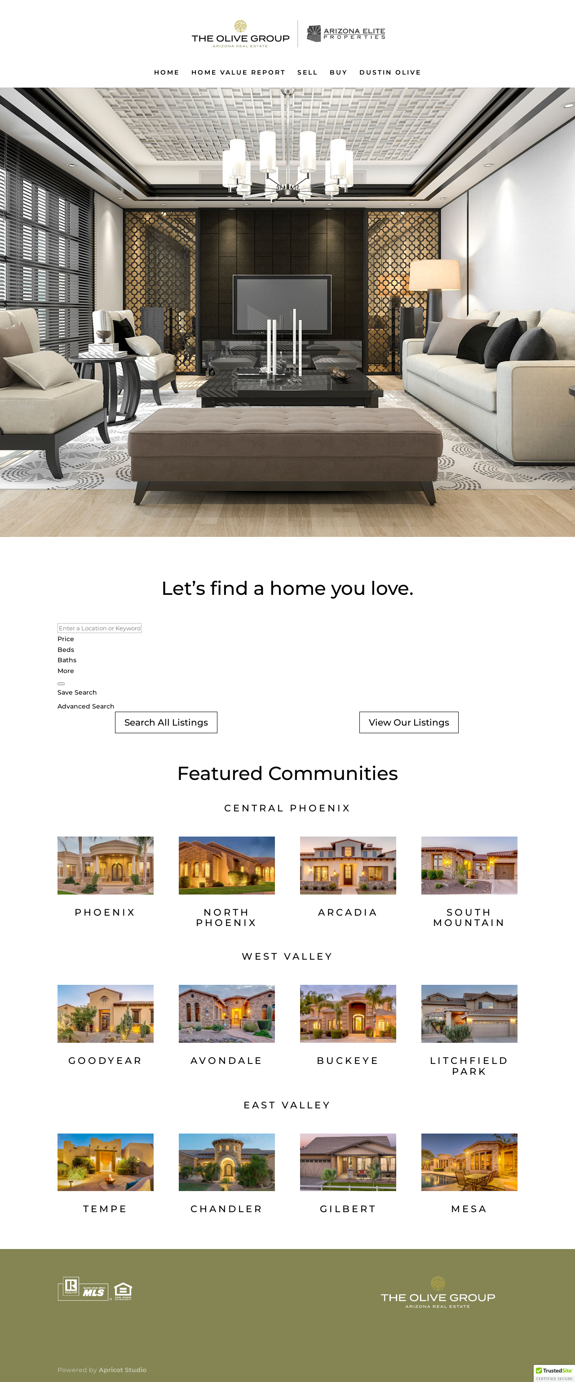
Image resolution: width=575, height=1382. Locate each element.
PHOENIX (105, 912)
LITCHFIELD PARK (469, 1066)
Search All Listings (166, 722)
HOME (167, 72)
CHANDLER (226, 1208)
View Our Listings (409, 722)
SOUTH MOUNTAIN (469, 918)
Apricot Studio (122, 1370)
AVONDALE (226, 1060)
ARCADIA (348, 912)
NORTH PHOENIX (226, 918)
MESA (469, 1208)
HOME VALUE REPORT (238, 72)
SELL (307, 72)
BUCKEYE (348, 1060)
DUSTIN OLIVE (390, 72)
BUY (339, 72)
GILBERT (348, 1208)
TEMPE (105, 1208)
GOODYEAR (105, 1060)
